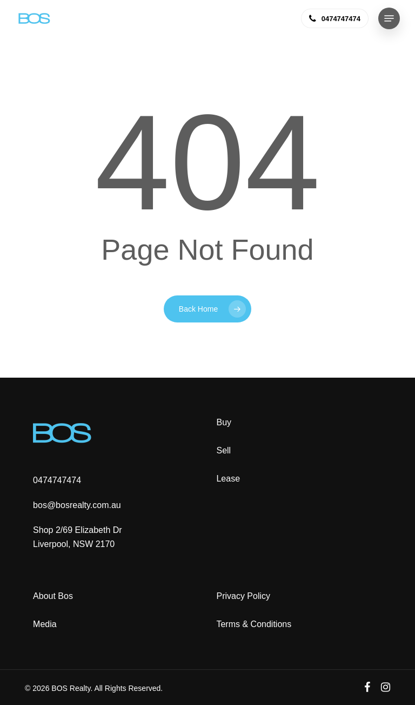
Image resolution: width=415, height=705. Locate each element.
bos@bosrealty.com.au (77, 505)
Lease (228, 478)
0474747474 (57, 480)
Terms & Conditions (253, 624)
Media (45, 624)
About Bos (53, 596)
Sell (223, 450)
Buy (223, 422)
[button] (389, 18)
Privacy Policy (243, 596)
